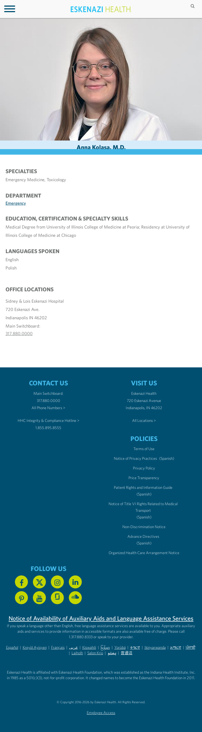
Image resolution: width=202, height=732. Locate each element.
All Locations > (144, 420)
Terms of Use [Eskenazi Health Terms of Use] (143, 448)
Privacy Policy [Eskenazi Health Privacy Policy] (144, 468)
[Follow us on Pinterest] (21, 597)
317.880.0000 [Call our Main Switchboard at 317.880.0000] (48, 400)
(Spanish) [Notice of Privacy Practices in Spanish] (166, 458)
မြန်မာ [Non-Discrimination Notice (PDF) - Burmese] (105, 647)
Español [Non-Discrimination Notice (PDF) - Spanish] (12, 647)
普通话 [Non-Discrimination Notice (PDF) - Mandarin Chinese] (126, 652)
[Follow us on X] (39, 581)
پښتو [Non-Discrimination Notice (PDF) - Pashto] (111, 652)
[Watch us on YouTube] (39, 597)
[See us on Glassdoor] (57, 597)
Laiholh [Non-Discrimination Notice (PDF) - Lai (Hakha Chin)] (77, 652)
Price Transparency (143, 477)
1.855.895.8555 (48, 427)
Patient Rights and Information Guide (143, 487)
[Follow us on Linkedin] (75, 581)
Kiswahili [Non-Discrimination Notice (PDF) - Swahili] (89, 647)
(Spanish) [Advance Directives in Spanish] (144, 543)
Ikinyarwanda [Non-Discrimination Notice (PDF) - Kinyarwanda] (155, 647)
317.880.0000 (19, 333)
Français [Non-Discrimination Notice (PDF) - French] (58, 647)
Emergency (16, 203)
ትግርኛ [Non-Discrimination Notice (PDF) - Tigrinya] (135, 647)
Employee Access (101, 712)
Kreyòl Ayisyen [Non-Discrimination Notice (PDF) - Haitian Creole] (35, 647)
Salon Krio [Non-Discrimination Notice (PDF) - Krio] (95, 652)
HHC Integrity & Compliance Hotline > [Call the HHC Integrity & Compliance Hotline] (48, 420)
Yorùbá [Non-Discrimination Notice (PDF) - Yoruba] (120, 647)
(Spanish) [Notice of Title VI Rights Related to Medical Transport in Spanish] (144, 517)
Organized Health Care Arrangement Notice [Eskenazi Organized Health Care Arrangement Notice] (144, 552)
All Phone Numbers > (48, 407)
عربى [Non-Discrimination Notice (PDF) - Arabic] (73, 647)
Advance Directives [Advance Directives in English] (143, 536)
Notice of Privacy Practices (135, 458)
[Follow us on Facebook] (21, 581)
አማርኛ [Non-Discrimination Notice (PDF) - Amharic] (175, 647)
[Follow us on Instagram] (57, 581)
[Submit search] (193, 6)
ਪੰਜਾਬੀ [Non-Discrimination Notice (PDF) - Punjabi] (190, 647)
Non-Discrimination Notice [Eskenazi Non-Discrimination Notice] (144, 526)
